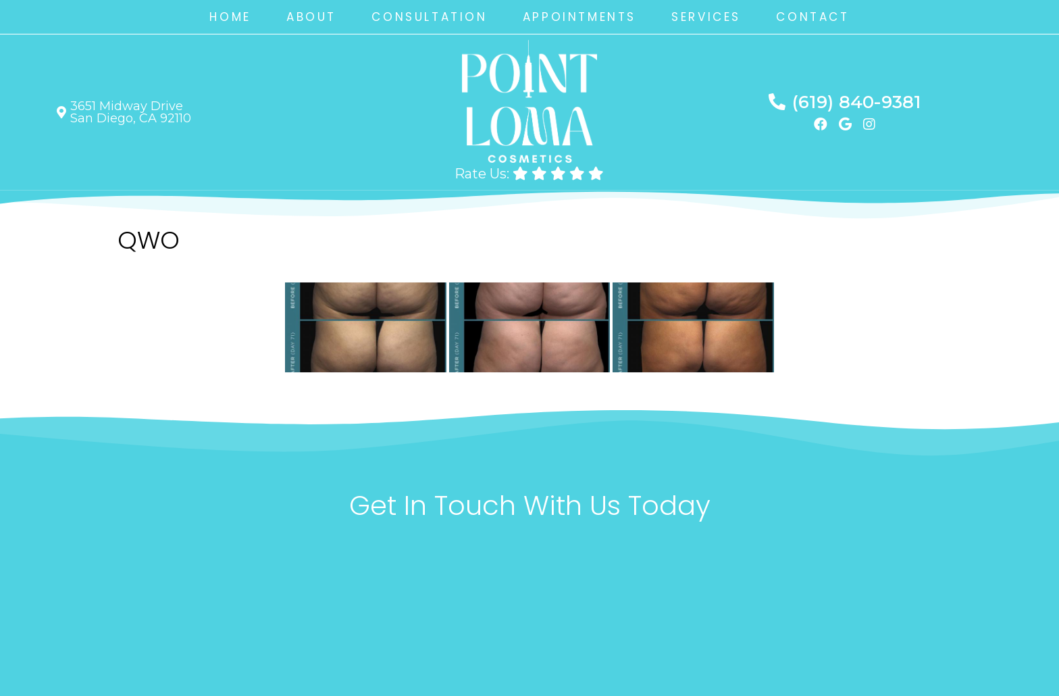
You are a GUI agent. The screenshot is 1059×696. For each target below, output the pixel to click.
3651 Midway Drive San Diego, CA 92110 (130, 112)
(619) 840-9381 (856, 102)
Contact (812, 17)
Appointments (579, 17)
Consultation (429, 17)
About (311, 17)
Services (706, 17)
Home (230, 17)
